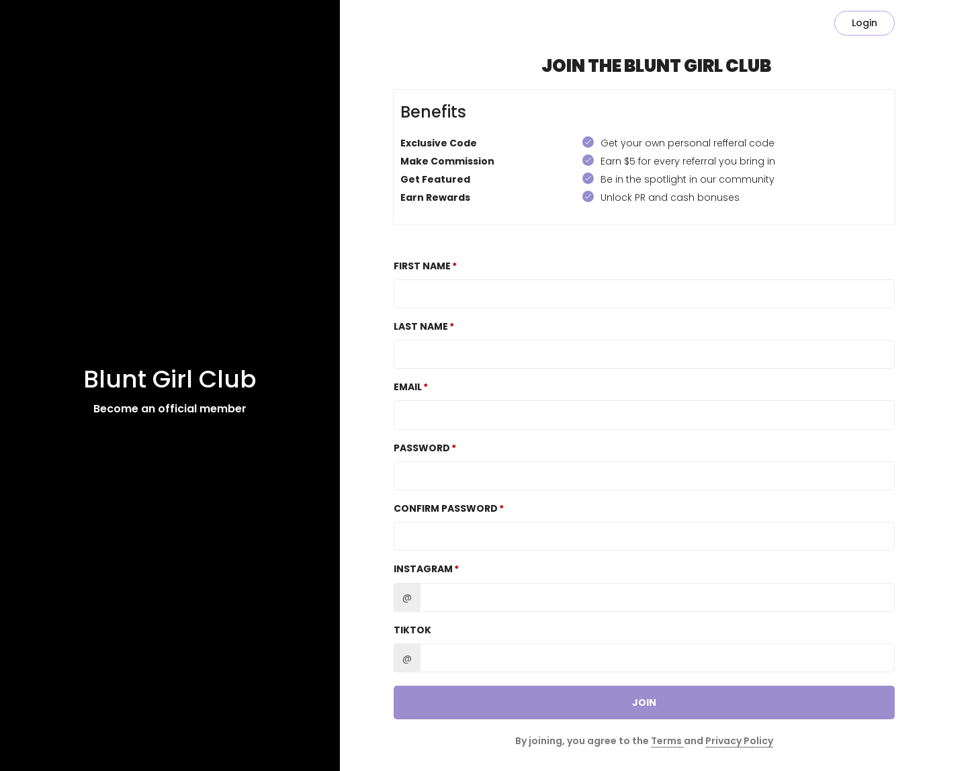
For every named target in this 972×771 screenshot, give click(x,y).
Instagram (423, 569)
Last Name (421, 326)
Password (422, 448)
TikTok (412, 630)
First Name (422, 266)
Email (408, 387)
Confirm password (446, 508)
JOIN (644, 702)
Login (864, 23)
